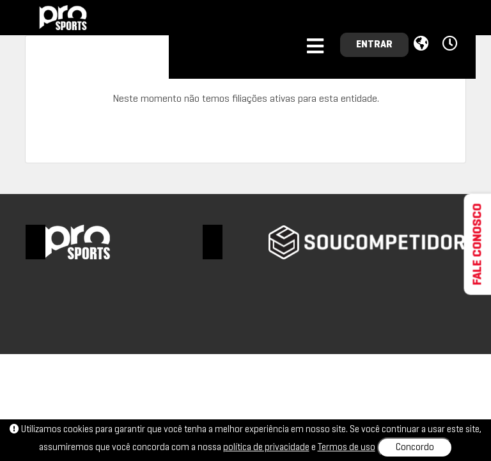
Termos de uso (346, 447)
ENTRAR (374, 44)
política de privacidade (266, 447)
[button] (451, 44)
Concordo (415, 447)
